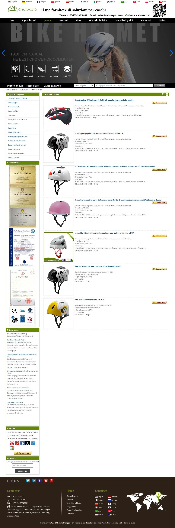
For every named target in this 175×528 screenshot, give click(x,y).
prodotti (48, 20)
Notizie (162, 20)
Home (70, 490)
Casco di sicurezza (14, 132)
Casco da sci (12, 128)
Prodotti (70, 499)
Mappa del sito (72, 507)
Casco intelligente (14, 149)
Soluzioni (63, 20)
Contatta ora (22, 453)
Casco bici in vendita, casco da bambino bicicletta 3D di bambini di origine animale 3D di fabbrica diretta (118, 200)
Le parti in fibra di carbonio (17, 145)
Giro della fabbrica (98, 20)
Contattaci (146, 20)
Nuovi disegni (13, 103)
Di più (95, 117)
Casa (12, 20)
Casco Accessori (13, 158)
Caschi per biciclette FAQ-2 (16, 340)
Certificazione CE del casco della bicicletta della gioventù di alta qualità (104, 100)
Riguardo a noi (29, 20)
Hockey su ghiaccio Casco (17, 141)
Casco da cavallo (53, 86)
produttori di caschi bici (15, 402)
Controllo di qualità (124, 20)
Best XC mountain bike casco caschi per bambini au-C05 (98, 266)
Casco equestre (13, 124)
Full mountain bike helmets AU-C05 (89, 300)
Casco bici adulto (14, 107)
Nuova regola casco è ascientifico (18, 388)
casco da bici (33, 86)
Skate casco (12, 115)
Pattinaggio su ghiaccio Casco (18, 136)
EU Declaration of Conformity (17, 334)
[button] (80, 80)
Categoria (14, 89)
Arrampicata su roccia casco (17, 120)
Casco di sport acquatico (16, 153)
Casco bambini (24, 89)
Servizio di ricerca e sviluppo (17, 98)
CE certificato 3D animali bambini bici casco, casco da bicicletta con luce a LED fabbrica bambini (115, 167)
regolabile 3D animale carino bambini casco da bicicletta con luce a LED (104, 233)
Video (78, 20)
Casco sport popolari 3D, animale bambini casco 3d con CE (99, 133)
